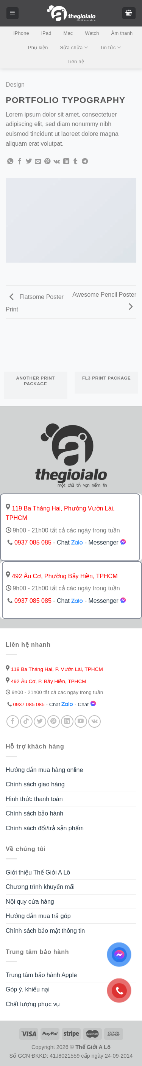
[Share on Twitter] (29, 161)
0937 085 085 (32, 542)
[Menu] (12, 13)
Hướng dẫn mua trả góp (38, 916)
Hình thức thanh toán (34, 799)
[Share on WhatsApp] (10, 161)
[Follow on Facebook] (12, 721)
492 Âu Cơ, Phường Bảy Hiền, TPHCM (61, 576)
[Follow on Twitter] (40, 721)
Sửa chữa (74, 47)
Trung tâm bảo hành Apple (41, 975)
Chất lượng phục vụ (33, 1004)
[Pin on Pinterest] (47, 161)
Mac (68, 33)
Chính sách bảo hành (34, 813)
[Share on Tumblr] (75, 161)
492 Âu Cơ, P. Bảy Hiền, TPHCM (46, 681)
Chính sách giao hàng (35, 784)
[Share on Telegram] (85, 161)
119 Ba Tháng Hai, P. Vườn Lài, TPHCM (54, 669)
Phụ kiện (38, 47)
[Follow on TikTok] (26, 721)
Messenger (111, 542)
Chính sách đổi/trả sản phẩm (45, 828)
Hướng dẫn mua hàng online (44, 770)
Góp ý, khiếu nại (28, 989)
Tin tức (110, 47)
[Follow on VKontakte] (94, 721)
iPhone (21, 33)
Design (15, 84)
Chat (70, 542)
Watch (92, 33)
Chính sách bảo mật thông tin (45, 930)
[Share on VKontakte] (56, 161)
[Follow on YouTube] (81, 721)
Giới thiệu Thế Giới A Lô (38, 872)
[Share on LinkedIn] (66, 161)
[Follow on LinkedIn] (67, 721)
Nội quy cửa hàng (30, 901)
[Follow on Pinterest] (53, 721)
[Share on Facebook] (20, 161)
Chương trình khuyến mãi (40, 887)
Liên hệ (75, 61)
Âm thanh (122, 33)
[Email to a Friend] (38, 161)
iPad (46, 33)
